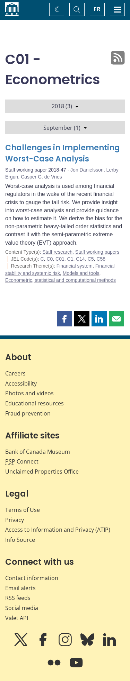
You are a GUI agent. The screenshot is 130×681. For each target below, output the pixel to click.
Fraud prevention (28, 413)
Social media (21, 608)
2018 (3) (65, 106)
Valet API (16, 618)
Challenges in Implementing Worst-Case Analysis (62, 153)
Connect (21, 461)
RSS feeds (18, 598)
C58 (100, 259)
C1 (70, 259)
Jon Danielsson (87, 170)
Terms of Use (22, 510)
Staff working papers (97, 252)
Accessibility (21, 383)
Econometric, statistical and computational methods (60, 280)
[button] (64, 318)
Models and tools (81, 273)
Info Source (20, 540)
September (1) (65, 128)
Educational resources (34, 403)
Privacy (14, 520)
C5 (91, 259)
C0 (49, 259)
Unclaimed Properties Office (42, 471)
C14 (80, 259)
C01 (59, 259)
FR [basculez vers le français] (97, 9)
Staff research (57, 252)
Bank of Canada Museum (37, 452)
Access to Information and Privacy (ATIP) (57, 529)
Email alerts (20, 588)
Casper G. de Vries (41, 177)
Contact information (31, 578)
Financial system (75, 266)
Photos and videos (29, 393)
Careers (15, 373)
